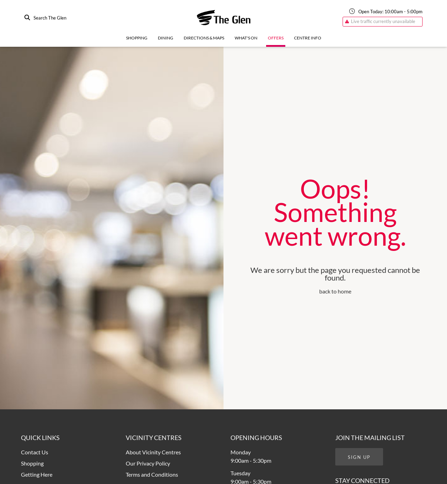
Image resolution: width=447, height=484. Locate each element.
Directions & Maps (204, 37)
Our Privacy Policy (148, 463)
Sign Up (359, 457)
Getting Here (36, 474)
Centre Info (307, 37)
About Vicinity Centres (153, 452)
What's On (246, 37)
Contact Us (34, 452)
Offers (276, 37)
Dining (165, 37)
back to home (335, 291)
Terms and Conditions (152, 474)
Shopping (136, 37)
